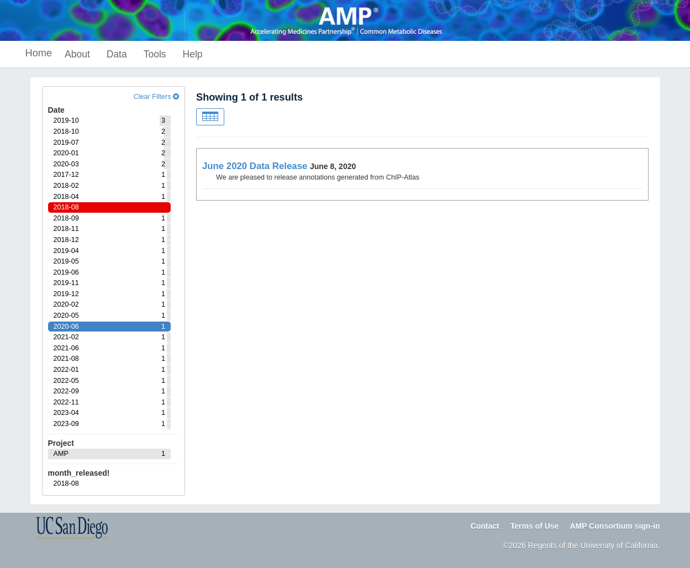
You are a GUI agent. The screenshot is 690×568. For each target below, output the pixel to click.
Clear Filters (156, 97)
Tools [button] (155, 54)
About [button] (77, 54)
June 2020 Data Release (254, 166)
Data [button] (117, 54)
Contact (485, 526)
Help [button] (193, 54)
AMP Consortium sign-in (615, 526)
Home (38, 53)
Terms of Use (534, 526)
